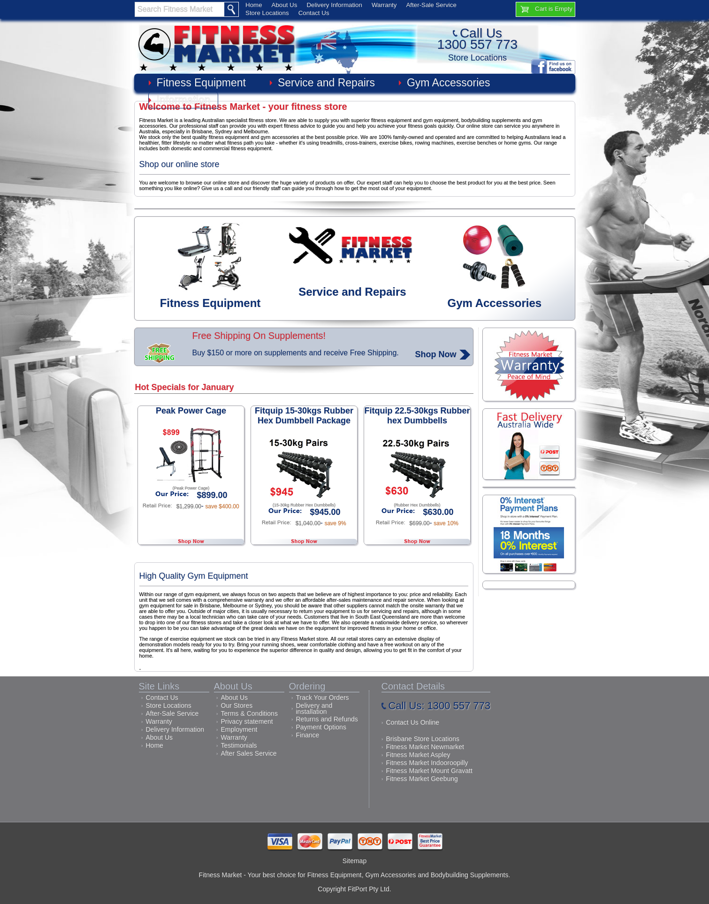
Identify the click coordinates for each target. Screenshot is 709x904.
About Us (284, 4)
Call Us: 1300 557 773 (440, 706)
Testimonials (239, 745)
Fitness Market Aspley (418, 754)
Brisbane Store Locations (422, 739)
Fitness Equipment (201, 83)
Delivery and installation (314, 708)
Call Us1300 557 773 (477, 39)
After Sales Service (249, 753)
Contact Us (313, 12)
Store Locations (267, 12)
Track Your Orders (322, 697)
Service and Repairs (326, 83)
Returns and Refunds (327, 719)
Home (253, 4)
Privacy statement (247, 721)
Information (184, 100)
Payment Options (321, 727)
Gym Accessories (448, 83)
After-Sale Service (431, 4)
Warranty (384, 4)
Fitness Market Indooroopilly (427, 762)
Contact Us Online (413, 722)
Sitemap (354, 861)
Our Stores (237, 705)
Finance (308, 735)
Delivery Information (334, 4)
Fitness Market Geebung (422, 778)
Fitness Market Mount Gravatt (429, 770)
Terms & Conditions (249, 713)
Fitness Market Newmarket (425, 747)
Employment (239, 729)
